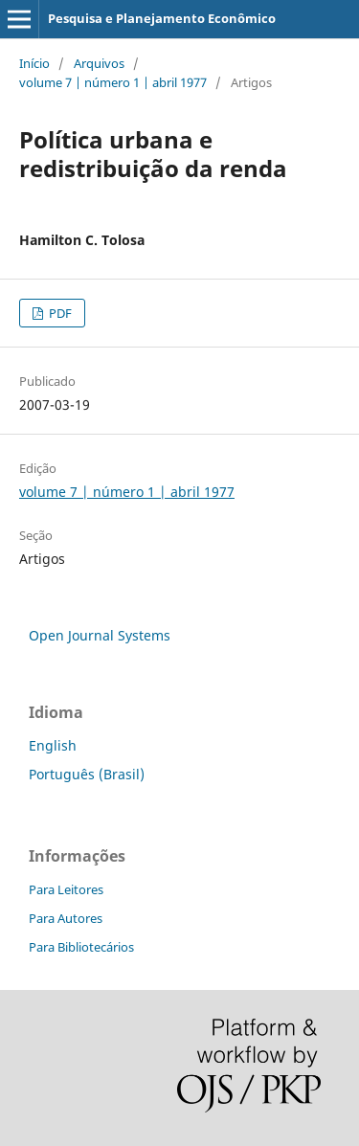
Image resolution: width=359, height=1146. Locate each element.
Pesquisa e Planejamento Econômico (162, 18)
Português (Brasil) (87, 774)
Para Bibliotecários (81, 946)
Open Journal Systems (99, 635)
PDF (59, 313)
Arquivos (99, 63)
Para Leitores (66, 889)
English (53, 745)
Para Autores (65, 918)
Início (34, 63)
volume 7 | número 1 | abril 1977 (113, 82)
